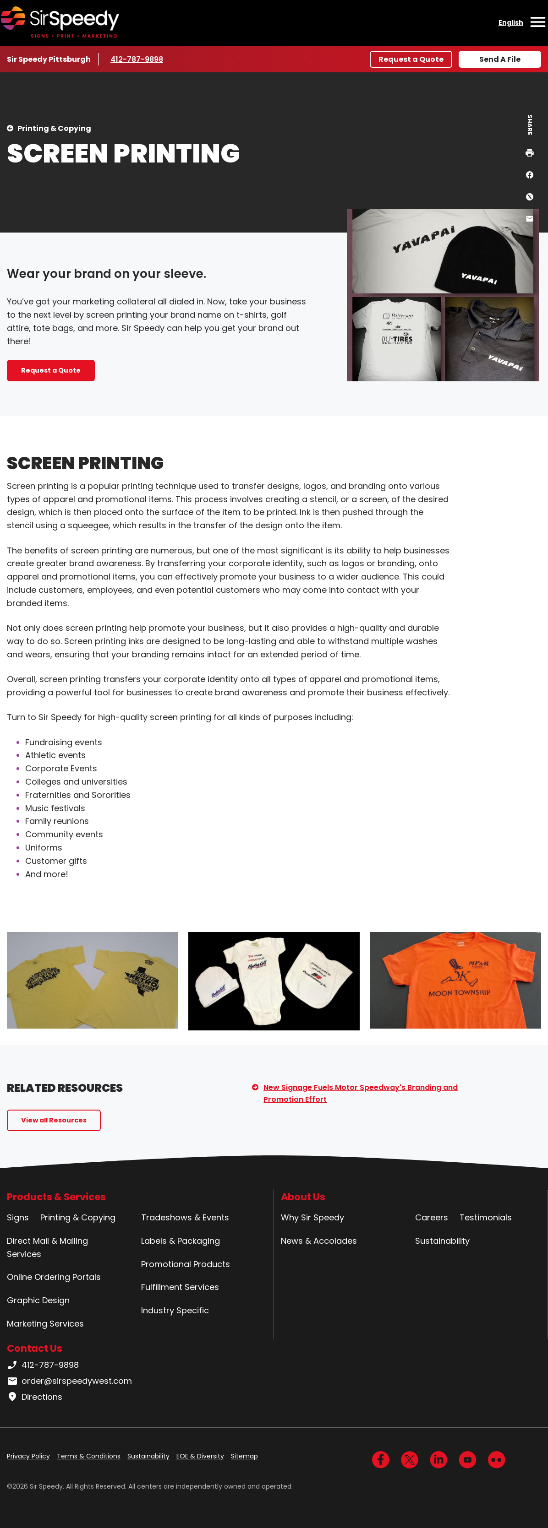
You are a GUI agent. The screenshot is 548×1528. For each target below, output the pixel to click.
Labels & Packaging (180, 1240)
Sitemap (244, 1456)
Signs (18, 1217)
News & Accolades (319, 1240)
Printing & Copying (54, 128)
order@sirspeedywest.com (69, 1381)
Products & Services (56, 1197)
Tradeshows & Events (185, 1217)
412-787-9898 (137, 59)
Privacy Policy (28, 1456)
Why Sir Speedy (312, 1217)
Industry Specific (175, 1310)
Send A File (500, 59)
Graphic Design (38, 1300)
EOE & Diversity (200, 1456)
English (511, 22)
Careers (431, 1217)
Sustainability (442, 1240)
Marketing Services (45, 1323)
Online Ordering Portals (54, 1277)
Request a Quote (411, 59)
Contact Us (34, 1348)
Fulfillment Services (180, 1287)
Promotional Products (185, 1264)
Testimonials (486, 1217)
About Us (303, 1197)
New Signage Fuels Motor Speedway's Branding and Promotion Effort (360, 1093)
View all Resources (54, 1120)
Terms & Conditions (89, 1456)
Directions (34, 1397)
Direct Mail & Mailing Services (47, 1247)
